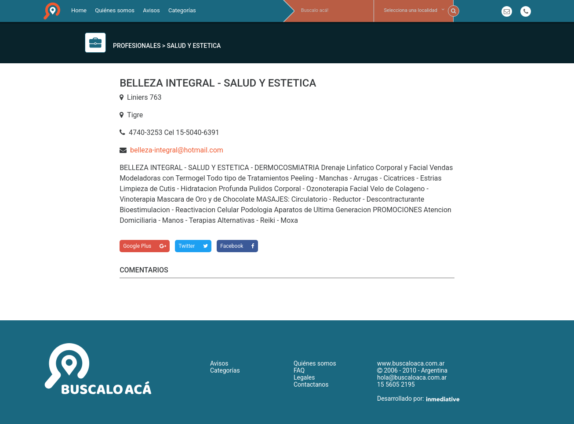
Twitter (193, 246)
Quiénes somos (114, 10)
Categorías (182, 10)
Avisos (151, 10)
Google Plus (144, 246)
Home (79, 10)
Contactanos (311, 384)
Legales (304, 377)
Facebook (237, 246)
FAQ (299, 370)
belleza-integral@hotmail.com (176, 150)
